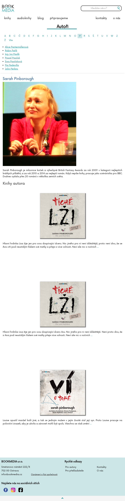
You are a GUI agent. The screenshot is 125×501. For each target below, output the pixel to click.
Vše (11, 40)
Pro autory (70, 467)
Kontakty (101, 467)
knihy (7, 18)
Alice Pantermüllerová (16, 47)
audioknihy (24, 18)
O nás (100, 470)
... (97, 247)
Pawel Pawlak (12, 58)
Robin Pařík (11, 50)
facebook (20, 490)
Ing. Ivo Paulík (12, 54)
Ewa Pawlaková (13, 61)
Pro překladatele (74, 470)
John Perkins (11, 69)
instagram (13, 490)
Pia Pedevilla (12, 65)
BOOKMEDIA (30, 6)
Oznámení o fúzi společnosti (44, 474)
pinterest (5, 490)
